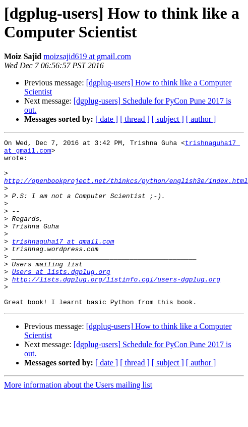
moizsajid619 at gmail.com (87, 56)
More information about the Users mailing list (78, 418)
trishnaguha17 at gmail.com (63, 262)
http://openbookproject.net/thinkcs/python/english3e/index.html (126, 189)
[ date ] (106, 119)
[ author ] (201, 119)
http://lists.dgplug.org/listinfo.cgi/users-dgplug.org (116, 307)
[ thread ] (135, 119)
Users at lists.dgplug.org (61, 298)
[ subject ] (168, 119)
